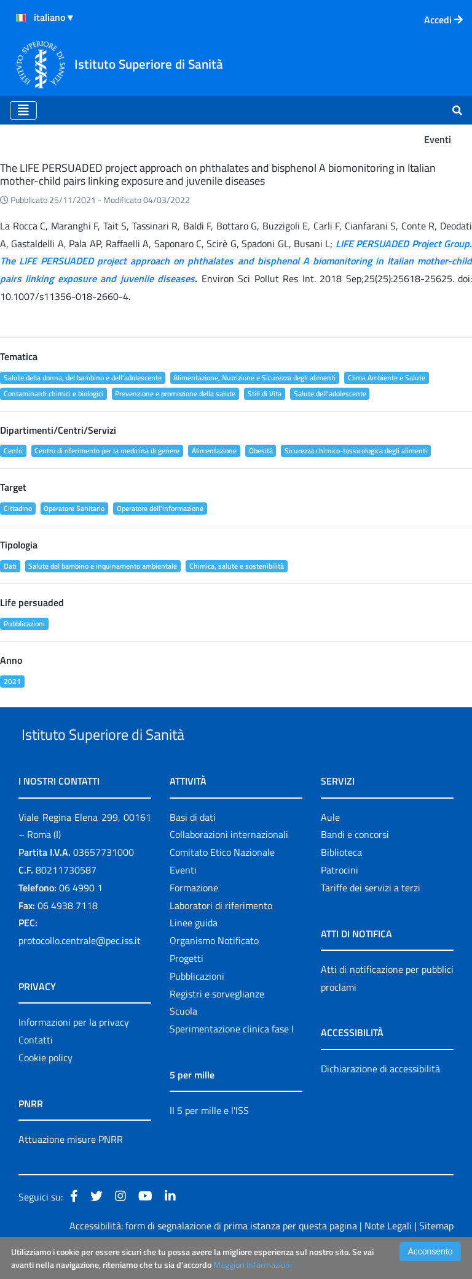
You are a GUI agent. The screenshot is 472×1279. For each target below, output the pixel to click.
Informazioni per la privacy (73, 1050)
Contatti (35, 1068)
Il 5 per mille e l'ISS (209, 1138)
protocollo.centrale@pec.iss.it (79, 968)
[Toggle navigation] (23, 110)
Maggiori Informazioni (252, 1264)
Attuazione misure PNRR (70, 1167)
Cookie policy (45, 1085)
